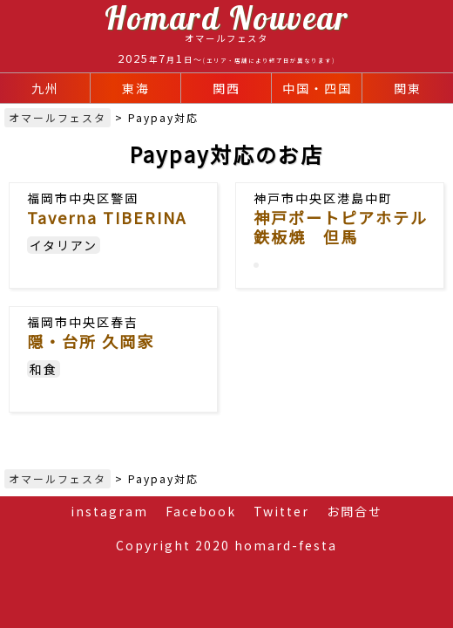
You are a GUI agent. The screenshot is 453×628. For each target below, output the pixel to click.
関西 (226, 88)
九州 (45, 88)
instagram (109, 511)
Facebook (201, 511)
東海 (136, 88)
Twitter (281, 511)
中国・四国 (317, 88)
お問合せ (354, 511)
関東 (408, 88)
